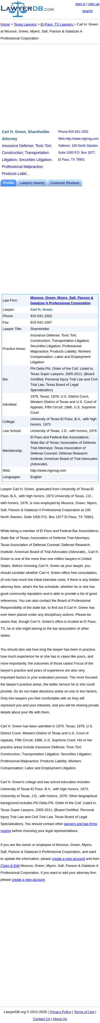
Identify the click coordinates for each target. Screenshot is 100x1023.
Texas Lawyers (25, 24)
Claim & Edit (10, 866)
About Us (60, 1019)
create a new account (68, 859)
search (87, 11)
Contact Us (41, 1019)
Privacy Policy (60, 1012)
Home (5, 24)
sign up (93, 4)
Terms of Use (84, 1012)
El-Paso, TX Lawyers (57, 24)
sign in (80, 4)
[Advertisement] (50, 86)
